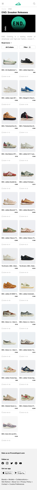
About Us (15, 482)
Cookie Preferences (16, 484)
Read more (7, 43)
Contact (5, 484)
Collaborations (21, 479)
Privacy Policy (26, 482)
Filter (27, 47)
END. (10, 9)
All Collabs (10, 47)
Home (4, 9)
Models (11, 479)
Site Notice (6, 482)
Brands (4, 479)
